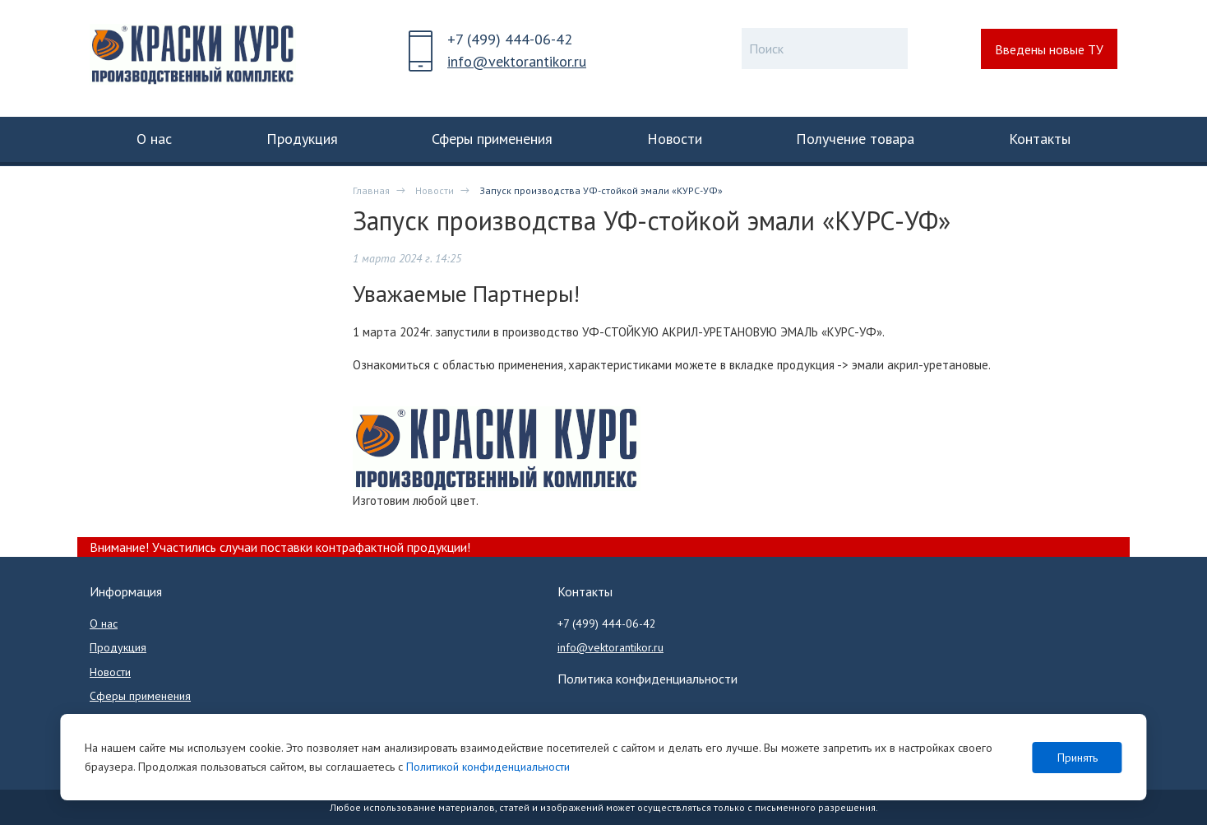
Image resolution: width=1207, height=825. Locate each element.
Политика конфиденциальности (647, 678)
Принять (1077, 757)
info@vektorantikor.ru (516, 61)
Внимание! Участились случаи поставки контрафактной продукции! (280, 547)
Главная (371, 190)
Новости (434, 190)
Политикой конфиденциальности (488, 766)
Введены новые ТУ (1049, 49)
